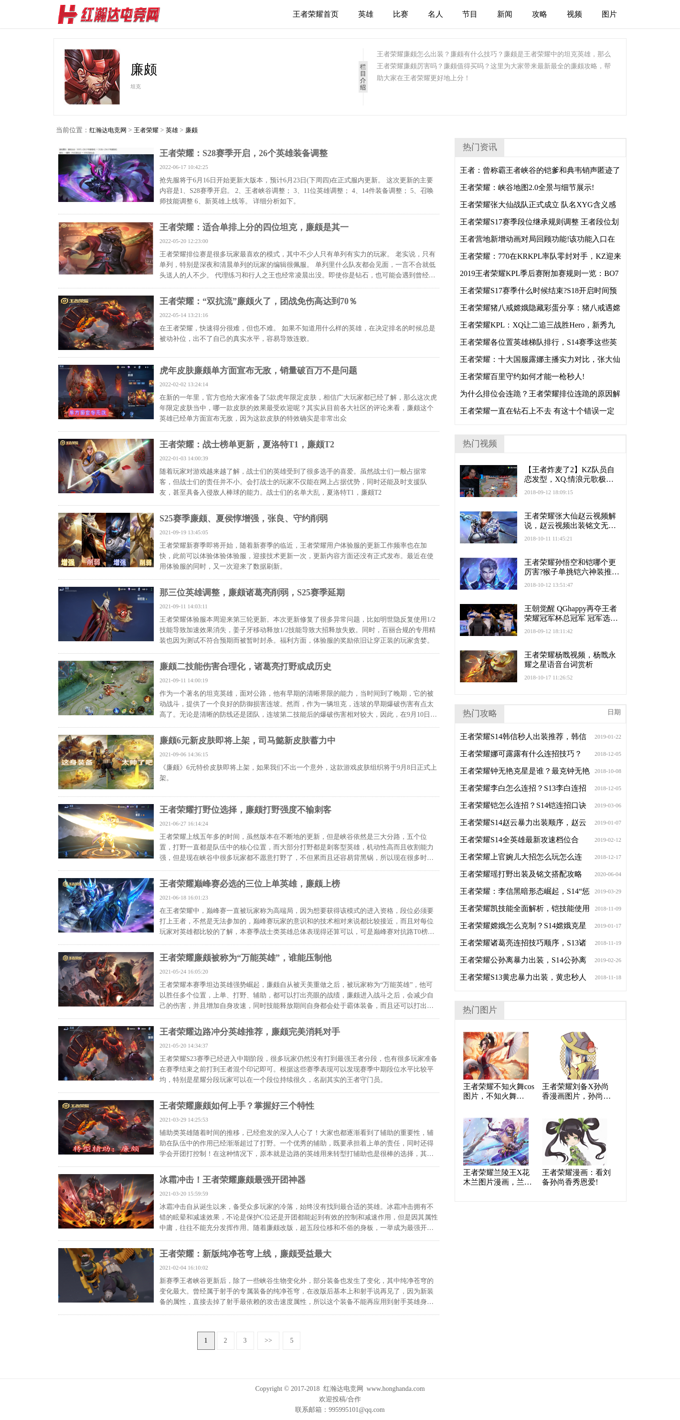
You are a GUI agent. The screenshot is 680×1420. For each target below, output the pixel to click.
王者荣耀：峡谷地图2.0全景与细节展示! (527, 187)
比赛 (400, 14)
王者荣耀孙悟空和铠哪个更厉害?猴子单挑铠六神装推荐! (570, 567)
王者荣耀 (146, 130)
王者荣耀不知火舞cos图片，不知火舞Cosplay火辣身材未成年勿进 (498, 1091)
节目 (470, 14)
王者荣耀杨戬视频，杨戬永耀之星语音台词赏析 (570, 659)
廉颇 (191, 130)
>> (268, 1340)
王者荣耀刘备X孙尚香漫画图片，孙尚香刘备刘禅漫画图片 (576, 1091)
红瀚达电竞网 (113, 14)
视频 (574, 14)
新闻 (504, 14)
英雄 (365, 14)
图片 (609, 14)
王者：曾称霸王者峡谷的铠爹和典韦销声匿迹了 (540, 170)
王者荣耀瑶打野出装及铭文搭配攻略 (521, 874)
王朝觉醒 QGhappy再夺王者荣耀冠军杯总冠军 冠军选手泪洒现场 (571, 613)
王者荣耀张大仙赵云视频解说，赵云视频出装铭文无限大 (570, 521)
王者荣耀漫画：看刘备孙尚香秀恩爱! (576, 1177)
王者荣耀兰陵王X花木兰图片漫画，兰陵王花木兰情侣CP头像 (498, 1177)
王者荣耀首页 (316, 14)
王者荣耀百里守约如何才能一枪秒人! (522, 376)
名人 (435, 14)
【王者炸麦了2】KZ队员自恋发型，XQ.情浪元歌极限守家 (569, 475)
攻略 (539, 14)
